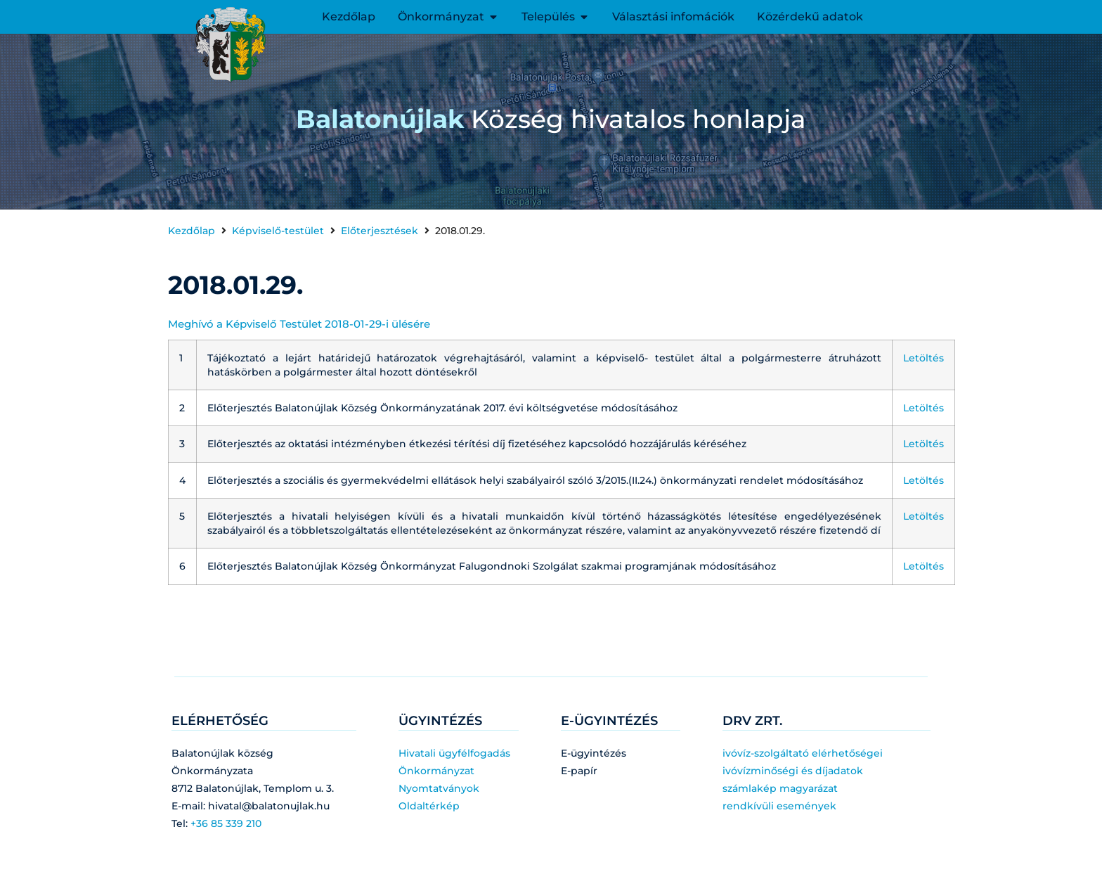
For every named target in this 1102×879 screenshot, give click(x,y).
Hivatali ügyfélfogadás (454, 753)
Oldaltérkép (429, 806)
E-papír (579, 770)
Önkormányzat (436, 770)
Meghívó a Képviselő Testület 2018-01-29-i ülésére (299, 324)
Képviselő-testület (278, 230)
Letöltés (923, 358)
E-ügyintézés (593, 753)
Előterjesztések (379, 230)
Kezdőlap (191, 230)
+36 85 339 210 (225, 823)
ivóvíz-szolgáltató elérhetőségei (802, 753)
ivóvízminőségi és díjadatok (792, 770)
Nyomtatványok (438, 788)
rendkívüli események (779, 806)
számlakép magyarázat (780, 788)
